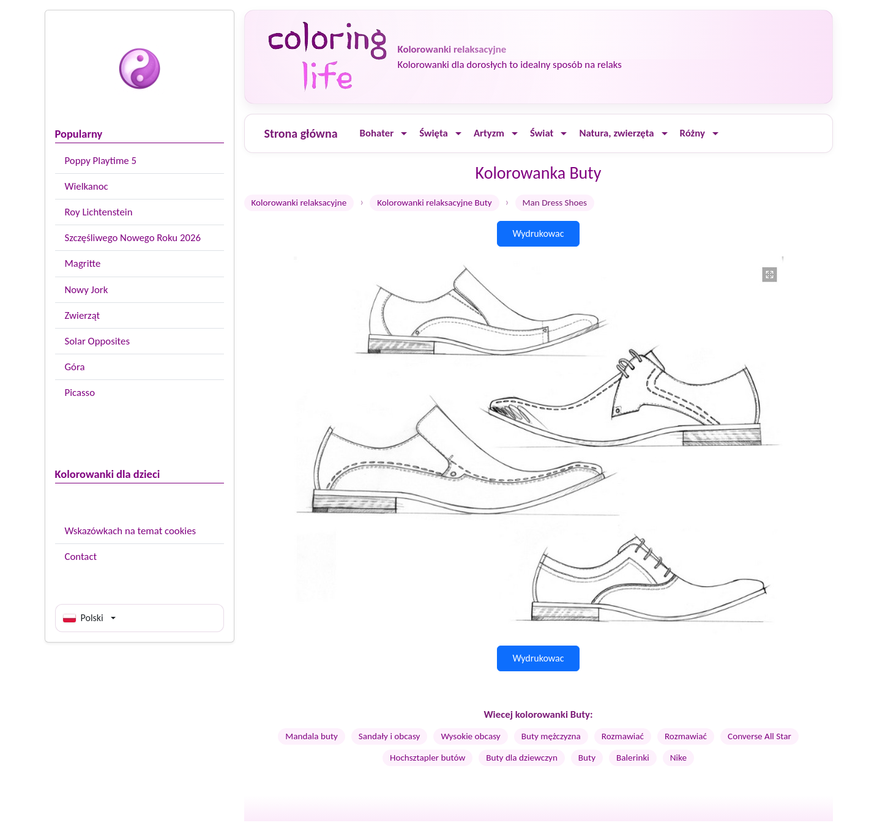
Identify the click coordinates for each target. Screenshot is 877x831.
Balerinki (632, 757)
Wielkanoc (86, 186)
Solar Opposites (97, 341)
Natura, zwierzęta (616, 133)
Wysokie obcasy (470, 736)
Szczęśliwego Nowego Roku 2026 (133, 237)
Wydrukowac (538, 233)
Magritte (83, 263)
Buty (586, 757)
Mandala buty (311, 736)
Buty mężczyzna (551, 736)
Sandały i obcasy (389, 736)
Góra (75, 366)
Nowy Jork (86, 289)
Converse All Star (759, 736)
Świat (541, 133)
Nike (678, 757)
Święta (433, 133)
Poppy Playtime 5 (100, 160)
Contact (81, 556)
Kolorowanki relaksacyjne (299, 202)
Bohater (377, 133)
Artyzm (489, 133)
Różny (692, 133)
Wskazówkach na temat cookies (130, 530)
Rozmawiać (623, 736)
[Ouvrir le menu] (404, 133)
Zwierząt (82, 315)
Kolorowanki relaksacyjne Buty (434, 202)
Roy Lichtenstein (99, 212)
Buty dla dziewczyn (522, 757)
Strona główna (301, 133)
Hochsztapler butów (427, 757)
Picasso (80, 392)
